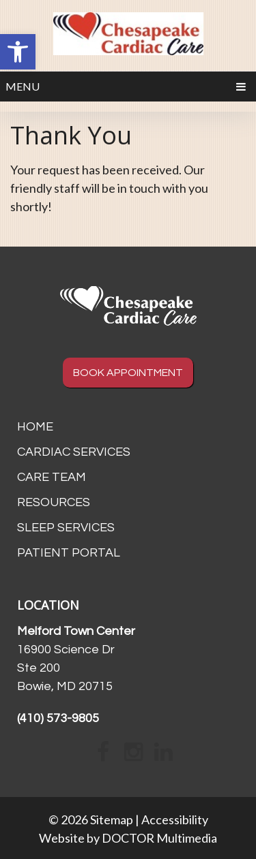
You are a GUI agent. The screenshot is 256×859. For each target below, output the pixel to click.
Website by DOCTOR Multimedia (128, 837)
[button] (17, 51)
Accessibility (174, 819)
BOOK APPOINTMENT (128, 372)
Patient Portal (68, 552)
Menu (22, 86)
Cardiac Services (73, 452)
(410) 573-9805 (58, 718)
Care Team (51, 477)
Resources (53, 502)
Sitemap (111, 819)
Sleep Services (66, 527)
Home (35, 426)
